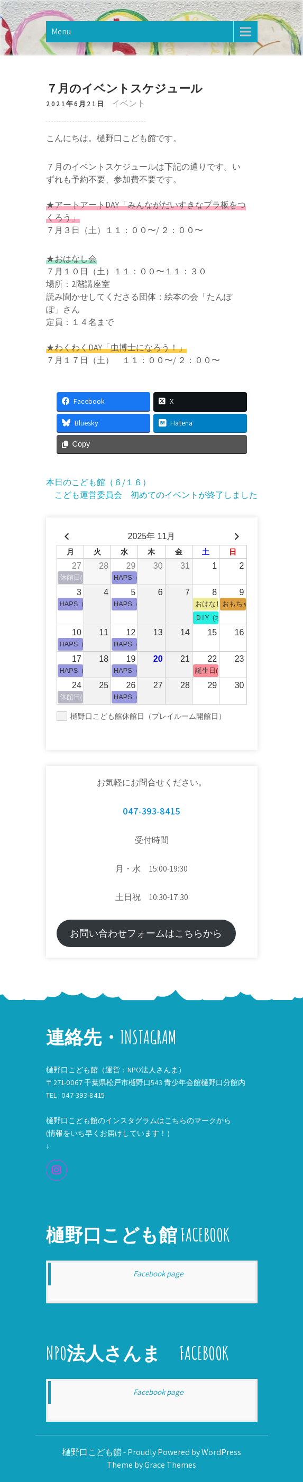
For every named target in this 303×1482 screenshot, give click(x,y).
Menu (61, 31)
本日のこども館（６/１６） (98, 482)
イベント (128, 103)
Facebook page (158, 1273)
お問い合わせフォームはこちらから (146, 933)
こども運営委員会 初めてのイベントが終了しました (156, 495)
